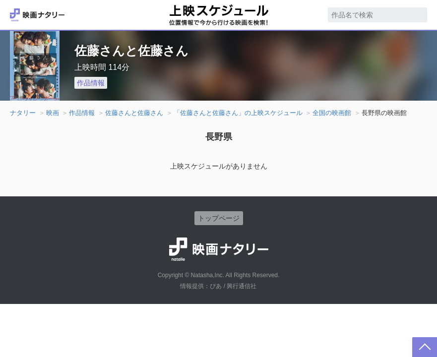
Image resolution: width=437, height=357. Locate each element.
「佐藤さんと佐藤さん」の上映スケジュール (238, 113)
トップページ (219, 218)
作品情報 (91, 83)
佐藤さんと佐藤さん (134, 113)
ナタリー (23, 113)
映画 (52, 113)
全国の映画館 (331, 113)
